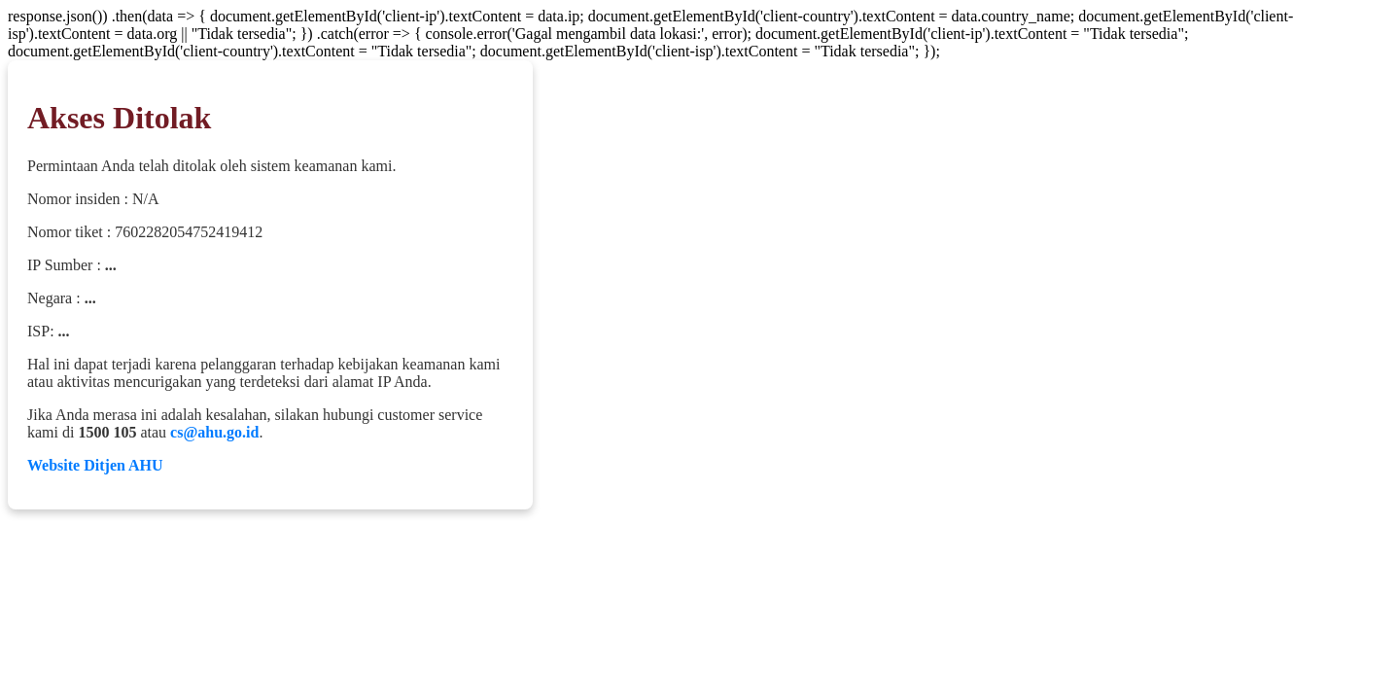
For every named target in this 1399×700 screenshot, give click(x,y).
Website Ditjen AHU (95, 465)
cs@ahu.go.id (214, 432)
